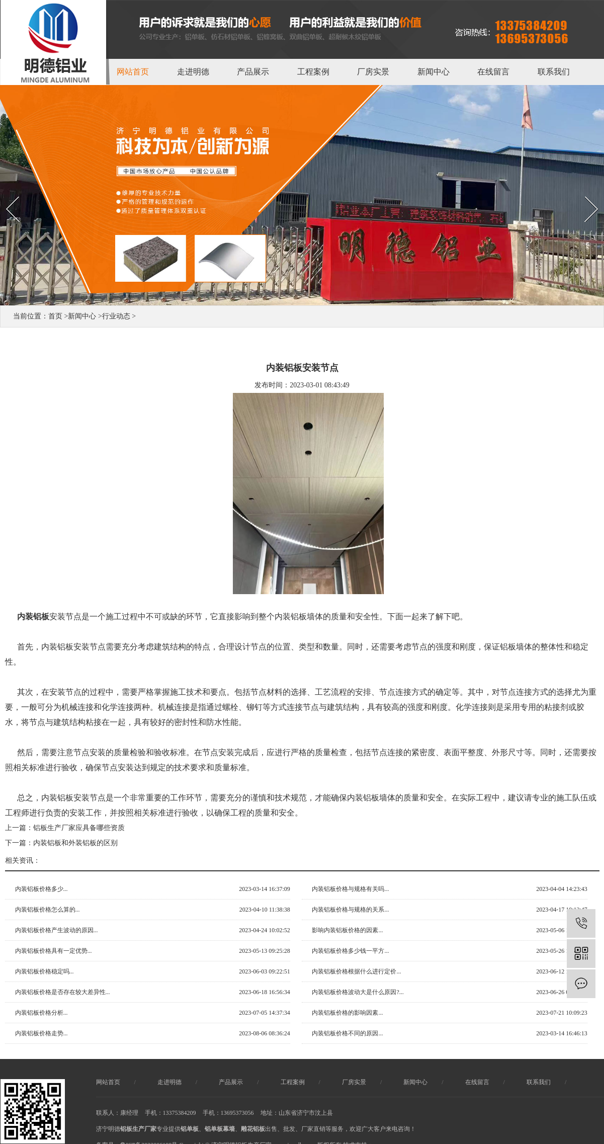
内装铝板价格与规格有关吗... (350, 888)
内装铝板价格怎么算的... (47, 909)
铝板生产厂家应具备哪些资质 (79, 828)
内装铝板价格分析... (41, 1012)
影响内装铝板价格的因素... (347, 930)
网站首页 (133, 71)
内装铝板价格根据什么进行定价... (356, 971)
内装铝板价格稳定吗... (44, 971)
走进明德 (193, 71)
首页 (55, 316)
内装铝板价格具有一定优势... (53, 950)
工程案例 (313, 71)
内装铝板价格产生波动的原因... (56, 930)
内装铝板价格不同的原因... (347, 1033)
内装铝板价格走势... (41, 1033)
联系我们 (554, 71)
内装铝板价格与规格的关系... (350, 909)
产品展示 (253, 71)
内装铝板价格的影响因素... (347, 1012)
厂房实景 (373, 71)
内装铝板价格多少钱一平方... (350, 950)
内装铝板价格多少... (41, 888)
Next (580, 187)
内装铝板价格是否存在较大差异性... (62, 992)
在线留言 (493, 71)
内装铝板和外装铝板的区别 (75, 843)
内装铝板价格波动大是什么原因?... (357, 992)
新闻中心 (433, 71)
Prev (5, 187)
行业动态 (116, 316)
